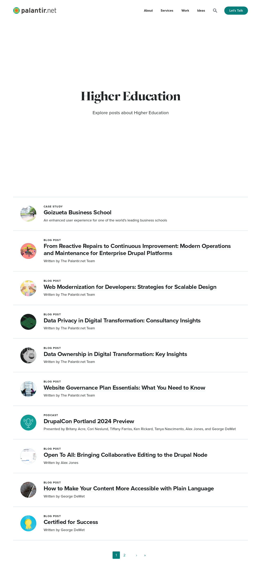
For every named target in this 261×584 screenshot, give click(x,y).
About (148, 10)
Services (167, 10)
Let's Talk (236, 10)
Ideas (201, 10)
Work (185, 10)
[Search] (215, 10)
